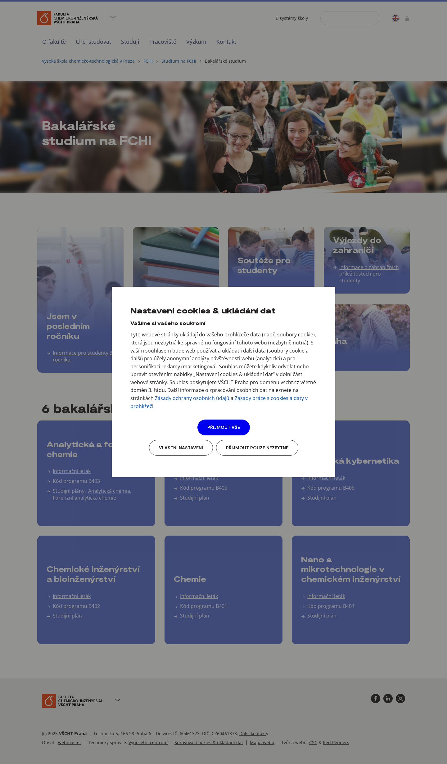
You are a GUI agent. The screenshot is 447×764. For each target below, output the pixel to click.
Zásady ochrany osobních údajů (192, 398)
